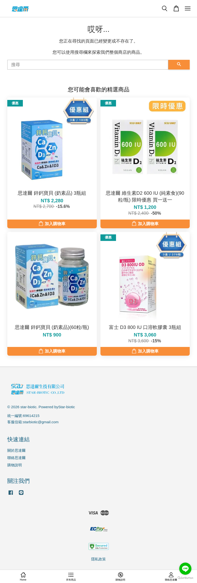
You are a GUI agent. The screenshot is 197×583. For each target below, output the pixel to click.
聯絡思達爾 (16, 458)
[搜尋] (87, 65)
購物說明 (14, 465)
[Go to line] (185, 569)
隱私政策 (98, 559)
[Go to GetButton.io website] (185, 578)
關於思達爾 (16, 450)
